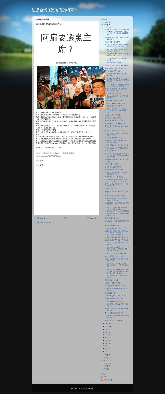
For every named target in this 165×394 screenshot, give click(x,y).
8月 (106, 332)
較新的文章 (41, 218)
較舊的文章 (92, 218)
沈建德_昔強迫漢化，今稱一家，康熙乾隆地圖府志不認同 (116, 54)
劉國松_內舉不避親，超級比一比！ (116, 68)
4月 (106, 343)
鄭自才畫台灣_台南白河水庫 (114, 256)
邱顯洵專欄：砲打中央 (112, 280)
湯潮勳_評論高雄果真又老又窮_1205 (117, 237)
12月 (107, 27)
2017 (105, 355)
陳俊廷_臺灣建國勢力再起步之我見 (116, 228)
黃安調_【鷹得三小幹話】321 (114, 130)
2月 (106, 348)
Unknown (106, 377)
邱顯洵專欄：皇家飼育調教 (114, 100)
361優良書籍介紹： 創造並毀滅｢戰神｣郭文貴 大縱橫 (116, 199)
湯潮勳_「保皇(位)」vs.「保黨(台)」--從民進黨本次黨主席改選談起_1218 (117, 110)
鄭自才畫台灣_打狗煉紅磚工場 (115, 123)
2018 (105, 25)
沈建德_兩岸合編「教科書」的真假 (116, 145)
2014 (105, 363)
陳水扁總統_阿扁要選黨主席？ (115, 296)
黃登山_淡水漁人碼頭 (112, 150)
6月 (106, 337)
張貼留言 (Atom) (46, 222)
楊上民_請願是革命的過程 (113, 138)
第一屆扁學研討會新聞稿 (113, 93)
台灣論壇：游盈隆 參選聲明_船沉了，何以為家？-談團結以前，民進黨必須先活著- (117, 155)
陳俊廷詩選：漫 (110, 293)
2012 (105, 369)
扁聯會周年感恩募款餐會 (113, 62)
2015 (105, 360)
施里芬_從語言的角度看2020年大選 (116, 240)
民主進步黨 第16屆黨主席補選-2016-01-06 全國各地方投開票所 (117, 85)
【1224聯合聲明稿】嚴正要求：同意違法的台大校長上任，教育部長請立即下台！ (117, 79)
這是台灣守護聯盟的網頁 (53, 10)
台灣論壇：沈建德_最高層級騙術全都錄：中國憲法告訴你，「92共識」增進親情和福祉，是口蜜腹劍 (117, 209)
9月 (106, 329)
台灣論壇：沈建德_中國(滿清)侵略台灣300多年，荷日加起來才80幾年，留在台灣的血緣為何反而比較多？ (117, 32)
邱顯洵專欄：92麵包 (111, 164)
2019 (105, 22)
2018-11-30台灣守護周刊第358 (51, 156)
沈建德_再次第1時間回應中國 (114, 301)
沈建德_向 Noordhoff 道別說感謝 (115, 253)
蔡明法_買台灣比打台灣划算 (114, 313)
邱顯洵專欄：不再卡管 (112, 42)
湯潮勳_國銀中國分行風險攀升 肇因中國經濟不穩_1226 (116, 50)
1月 (106, 351)
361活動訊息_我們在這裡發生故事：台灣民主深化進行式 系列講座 (117, 180)
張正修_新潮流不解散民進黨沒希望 (116, 65)
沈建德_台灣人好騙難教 (113, 115)
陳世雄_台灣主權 (110, 188)
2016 (105, 357)
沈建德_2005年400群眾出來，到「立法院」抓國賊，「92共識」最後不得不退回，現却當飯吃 (117, 248)
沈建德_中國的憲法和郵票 (113, 283)
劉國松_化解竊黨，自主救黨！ (115, 120)
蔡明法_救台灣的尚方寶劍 (113, 71)
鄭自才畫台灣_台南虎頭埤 (113, 320)
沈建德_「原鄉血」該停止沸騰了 (115, 103)
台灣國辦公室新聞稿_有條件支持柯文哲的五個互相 (116, 141)
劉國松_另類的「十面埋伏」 (114, 298)
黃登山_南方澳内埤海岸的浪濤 (115, 196)
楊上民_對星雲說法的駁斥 (113, 106)
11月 (107, 324)
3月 (106, 346)
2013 (105, 366)
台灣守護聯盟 (108, 380)
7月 (106, 335)
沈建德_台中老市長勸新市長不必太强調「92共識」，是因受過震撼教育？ (117, 265)
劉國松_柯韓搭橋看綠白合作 (114, 169)
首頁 (66, 218)
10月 (107, 326)
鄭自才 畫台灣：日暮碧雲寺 (114, 177)
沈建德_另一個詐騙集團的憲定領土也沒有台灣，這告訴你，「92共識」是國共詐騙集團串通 (116, 232)
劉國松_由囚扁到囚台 (112, 225)
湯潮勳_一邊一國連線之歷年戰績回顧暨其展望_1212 (116, 173)
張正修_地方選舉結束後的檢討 (115, 286)
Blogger (90, 388)
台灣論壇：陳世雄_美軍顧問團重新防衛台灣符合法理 (116, 89)
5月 (106, 340)
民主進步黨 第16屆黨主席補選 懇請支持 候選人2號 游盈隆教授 (116, 45)
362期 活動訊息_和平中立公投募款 (116, 148)
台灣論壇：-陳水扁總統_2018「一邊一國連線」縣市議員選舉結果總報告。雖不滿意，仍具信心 (117, 271)
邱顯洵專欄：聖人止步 (112, 218)
